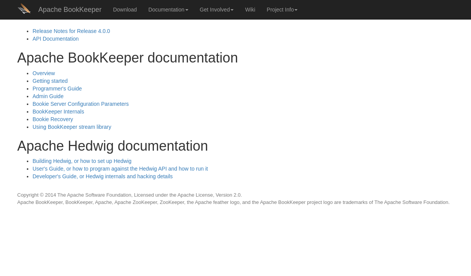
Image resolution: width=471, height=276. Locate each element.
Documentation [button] (168, 10)
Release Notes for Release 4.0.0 (71, 31)
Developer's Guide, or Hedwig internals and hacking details (103, 176)
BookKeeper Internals (58, 111)
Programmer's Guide (57, 88)
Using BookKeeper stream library (72, 127)
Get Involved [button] (217, 10)
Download (125, 10)
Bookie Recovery (53, 119)
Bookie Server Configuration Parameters (81, 104)
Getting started (50, 81)
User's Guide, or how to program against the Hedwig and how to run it (120, 169)
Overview (44, 73)
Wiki (250, 10)
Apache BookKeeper (69, 9)
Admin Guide (48, 96)
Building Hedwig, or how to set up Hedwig (82, 161)
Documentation (56, 39)
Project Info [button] (282, 10)
